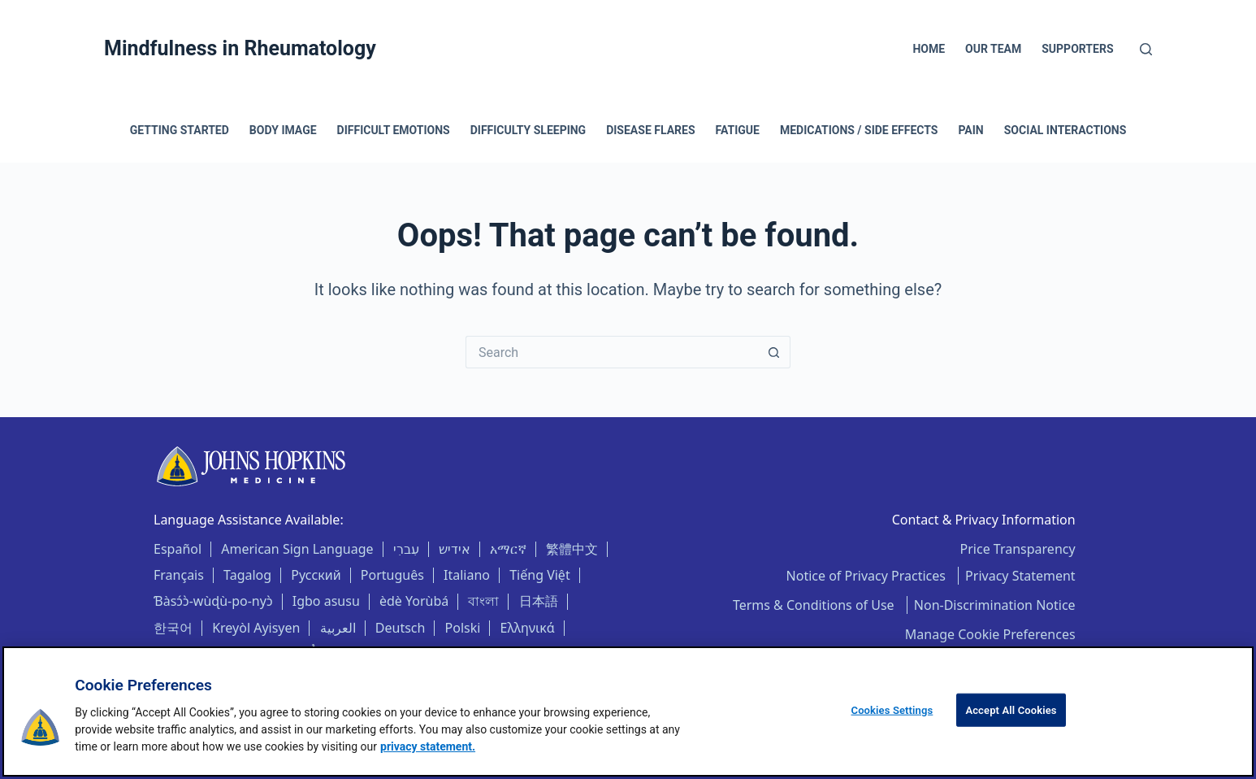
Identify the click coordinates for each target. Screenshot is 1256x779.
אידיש (454, 549)
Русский (315, 575)
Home (928, 48)
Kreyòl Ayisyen (256, 628)
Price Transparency (1018, 549)
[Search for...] (612, 352)
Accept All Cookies (1010, 710)
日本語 (538, 601)
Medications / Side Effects (859, 130)
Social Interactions (1065, 130)
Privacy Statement (1020, 576)
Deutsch (400, 628)
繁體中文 (572, 549)
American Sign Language (297, 549)
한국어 (173, 628)
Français (179, 575)
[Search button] (774, 352)
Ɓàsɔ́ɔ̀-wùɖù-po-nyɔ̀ (213, 601)
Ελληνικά (527, 628)
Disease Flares (650, 130)
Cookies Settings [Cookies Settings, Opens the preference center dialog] (892, 710)
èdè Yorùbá (413, 601)
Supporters (1077, 48)
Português (392, 575)
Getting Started (179, 130)
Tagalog (247, 575)
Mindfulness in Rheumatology (240, 48)
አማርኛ (508, 549)
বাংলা (483, 601)
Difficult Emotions (393, 130)
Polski (463, 628)
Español (177, 549)
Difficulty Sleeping (528, 130)
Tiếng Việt (539, 575)
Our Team (993, 48)
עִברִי (406, 549)
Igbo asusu (326, 601)
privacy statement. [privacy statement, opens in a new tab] (427, 746)
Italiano (467, 575)
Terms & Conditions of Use (815, 605)
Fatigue (738, 130)
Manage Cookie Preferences (990, 634)
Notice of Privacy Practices (868, 576)
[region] (628, 711)
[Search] (1146, 49)
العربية (338, 628)
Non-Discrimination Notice (995, 605)
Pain (970, 130)
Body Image (283, 130)
